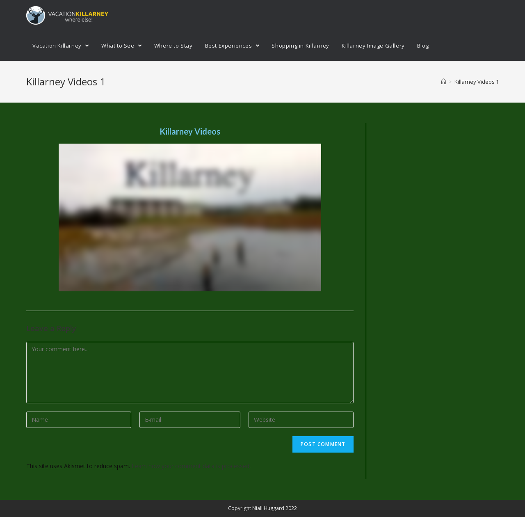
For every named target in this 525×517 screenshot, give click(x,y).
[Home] (443, 81)
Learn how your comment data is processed (190, 466)
